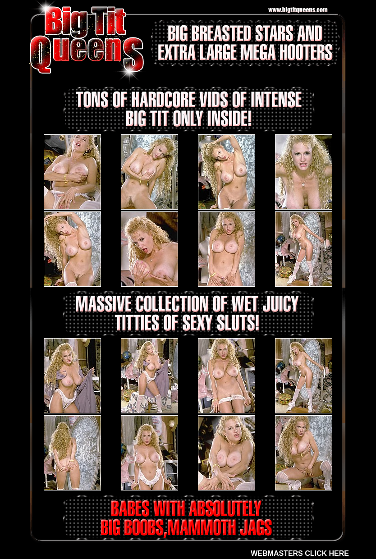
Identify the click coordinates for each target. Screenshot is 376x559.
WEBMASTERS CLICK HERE (300, 553)
